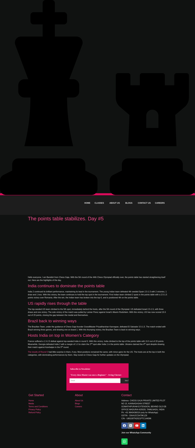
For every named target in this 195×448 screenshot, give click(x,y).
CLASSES (99, 203)
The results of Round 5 (38, 352)
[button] (99, 203)
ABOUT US (114, 203)
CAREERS (160, 203)
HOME (87, 203)
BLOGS (128, 203)
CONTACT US (144, 203)
